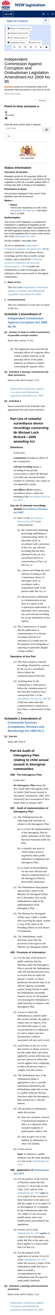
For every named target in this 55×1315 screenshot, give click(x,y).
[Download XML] (30, 47)
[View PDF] (20, 47)
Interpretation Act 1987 (25, 236)
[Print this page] (43, 14)
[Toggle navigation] (8, 14)
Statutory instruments (18, 33)
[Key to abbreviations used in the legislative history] (14, 47)
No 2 (26, 726)
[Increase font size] (52, 14)
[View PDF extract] (25, 47)
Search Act (34, 42)
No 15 (23, 210)
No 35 (27, 322)
